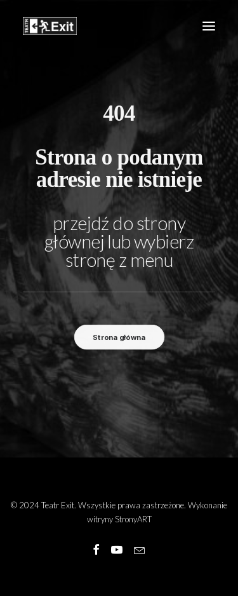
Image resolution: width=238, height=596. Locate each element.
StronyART (133, 519)
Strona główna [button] (119, 337)
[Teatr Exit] (50, 26)
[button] (209, 26)
